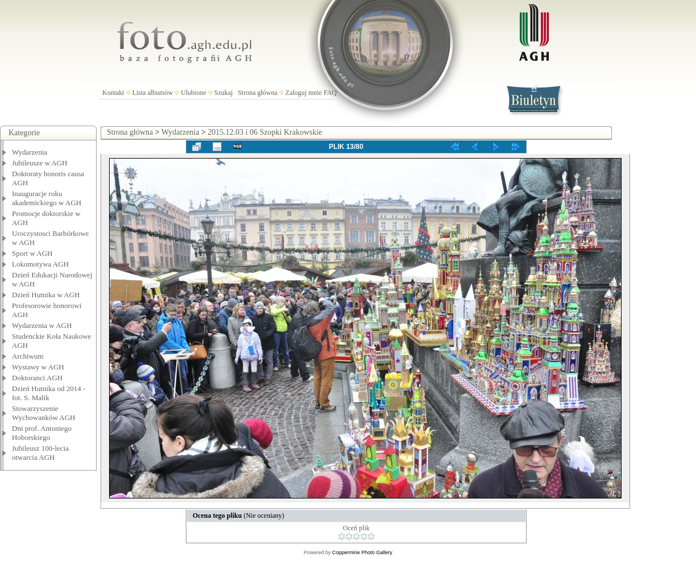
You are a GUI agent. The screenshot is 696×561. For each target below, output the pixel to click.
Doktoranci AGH (37, 377)
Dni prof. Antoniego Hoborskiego (42, 433)
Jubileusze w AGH (40, 163)
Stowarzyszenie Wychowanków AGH (44, 413)
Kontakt (113, 93)
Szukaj (223, 93)
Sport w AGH (32, 253)
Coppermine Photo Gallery (362, 552)
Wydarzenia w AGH (42, 325)
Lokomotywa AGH (40, 264)
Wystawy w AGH (38, 367)
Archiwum (28, 356)
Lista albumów (152, 93)
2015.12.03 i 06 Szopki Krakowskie (265, 132)
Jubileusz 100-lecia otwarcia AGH (40, 453)
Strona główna (258, 93)
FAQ (330, 93)
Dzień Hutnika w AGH (46, 294)
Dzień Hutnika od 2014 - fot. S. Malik (48, 393)
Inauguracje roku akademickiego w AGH (46, 198)
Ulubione (193, 93)
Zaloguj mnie (303, 93)
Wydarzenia (29, 152)
